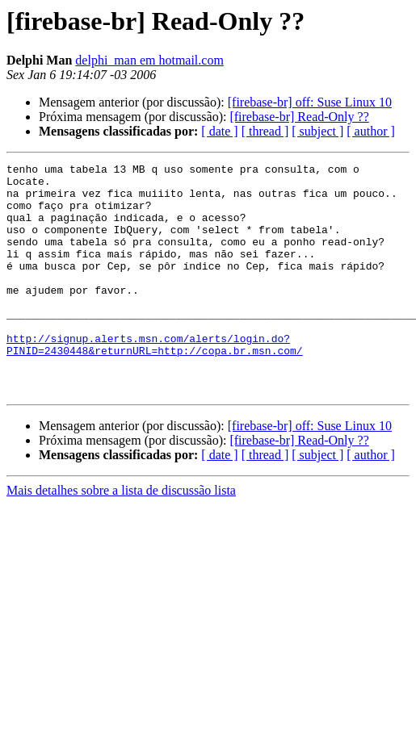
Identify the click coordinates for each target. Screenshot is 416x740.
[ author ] (371, 131)
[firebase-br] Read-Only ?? (298, 116)
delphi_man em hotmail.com (149, 60)
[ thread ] (265, 131)
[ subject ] (317, 131)
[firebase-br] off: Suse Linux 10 (310, 102)
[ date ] (219, 131)
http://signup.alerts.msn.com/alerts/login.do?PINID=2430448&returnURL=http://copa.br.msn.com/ (154, 381)
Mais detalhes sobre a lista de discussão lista (121, 536)
